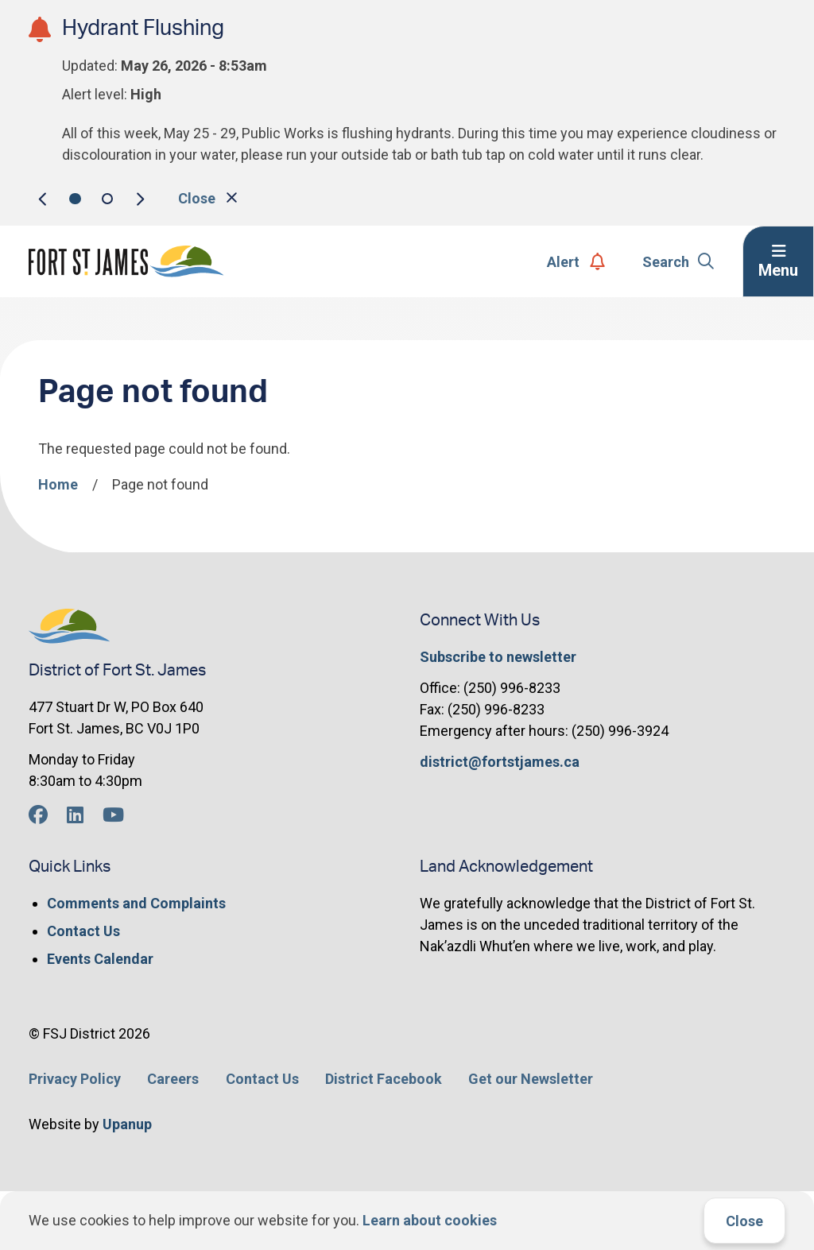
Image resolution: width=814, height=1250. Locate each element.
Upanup (127, 1124)
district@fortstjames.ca (499, 761)
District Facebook (383, 1078)
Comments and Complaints (136, 903)
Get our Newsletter (530, 1078)
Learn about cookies (429, 1220)
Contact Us (83, 931)
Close (744, 1221)
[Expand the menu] (778, 261)
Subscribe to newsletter (498, 656)
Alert (576, 261)
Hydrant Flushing (143, 28)
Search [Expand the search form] (678, 261)
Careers (173, 1078)
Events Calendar (100, 958)
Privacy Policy (75, 1078)
